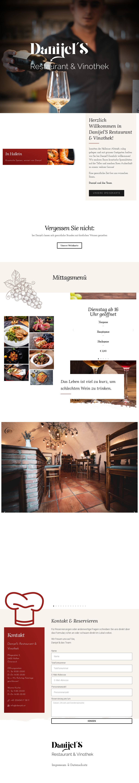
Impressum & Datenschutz (69, 765)
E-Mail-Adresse (58, 674)
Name (54, 651)
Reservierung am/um (60, 698)
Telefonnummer (58, 662)
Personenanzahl (58, 686)
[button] (98, 358)
